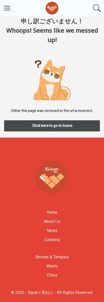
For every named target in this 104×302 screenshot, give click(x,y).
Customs (52, 239)
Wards (52, 266)
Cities (52, 275)
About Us (52, 221)
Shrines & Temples (52, 257)
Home (52, 212)
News (52, 230)
